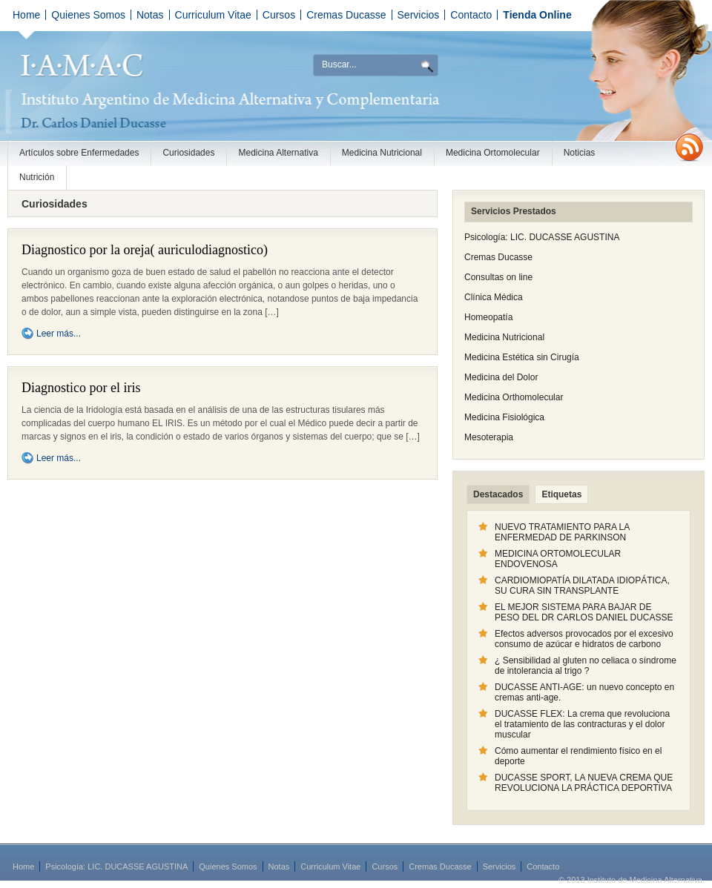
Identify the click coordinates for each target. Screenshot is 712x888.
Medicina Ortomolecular (493, 153)
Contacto (471, 15)
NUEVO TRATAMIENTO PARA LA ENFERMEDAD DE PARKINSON (562, 532)
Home (26, 15)
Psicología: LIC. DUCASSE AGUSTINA (541, 237)
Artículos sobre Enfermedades (79, 153)
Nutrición (36, 177)
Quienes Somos (88, 15)
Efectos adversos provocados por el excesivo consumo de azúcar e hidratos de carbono (584, 639)
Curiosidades (188, 153)
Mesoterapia (488, 437)
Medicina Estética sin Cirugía (521, 357)
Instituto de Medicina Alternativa (200, 79)
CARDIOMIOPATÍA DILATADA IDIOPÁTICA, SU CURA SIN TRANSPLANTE (582, 585)
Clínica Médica (493, 297)
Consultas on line (498, 277)
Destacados (498, 494)
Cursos (279, 15)
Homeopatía (488, 317)
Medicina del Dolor (501, 377)
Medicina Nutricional (382, 153)
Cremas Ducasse (346, 15)
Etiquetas (561, 494)
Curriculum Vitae (213, 15)
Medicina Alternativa (277, 153)
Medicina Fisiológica (504, 417)
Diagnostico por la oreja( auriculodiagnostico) (145, 249)
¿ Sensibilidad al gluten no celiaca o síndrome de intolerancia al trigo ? (585, 665)
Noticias (580, 153)
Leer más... (58, 333)
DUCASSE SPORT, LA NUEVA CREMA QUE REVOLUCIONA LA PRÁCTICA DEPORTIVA (584, 782)
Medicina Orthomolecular (513, 397)
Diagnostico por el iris (81, 387)
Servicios (419, 15)
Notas (150, 15)
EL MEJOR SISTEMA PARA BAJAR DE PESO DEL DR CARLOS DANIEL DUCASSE (584, 612)
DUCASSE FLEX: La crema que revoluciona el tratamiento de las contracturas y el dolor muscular (582, 724)
